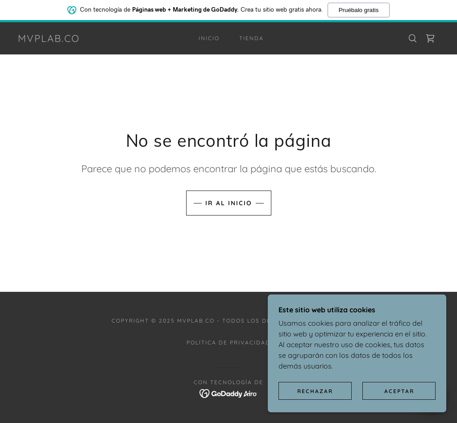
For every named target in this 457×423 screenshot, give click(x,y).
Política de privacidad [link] (228, 342)
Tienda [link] (251, 38)
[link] (49, 39)
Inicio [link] (209, 38)
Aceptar (399, 391)
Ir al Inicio (228, 203)
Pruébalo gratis (359, 10)
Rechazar (315, 391)
